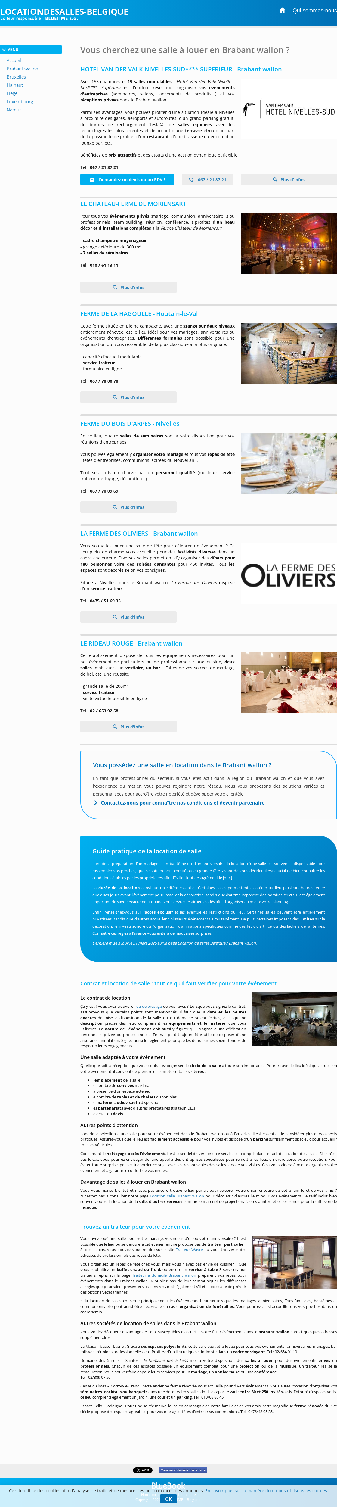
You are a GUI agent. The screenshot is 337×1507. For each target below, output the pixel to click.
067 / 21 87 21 (207, 179)
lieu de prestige (148, 1006)
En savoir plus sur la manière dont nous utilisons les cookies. (266, 1490)
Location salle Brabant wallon (177, 1196)
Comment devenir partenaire (182, 1470)
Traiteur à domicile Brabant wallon (164, 1275)
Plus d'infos (292, 179)
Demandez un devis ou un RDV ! (127, 179)
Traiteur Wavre (189, 1249)
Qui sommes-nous (314, 11)
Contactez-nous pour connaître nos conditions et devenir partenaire (182, 802)
